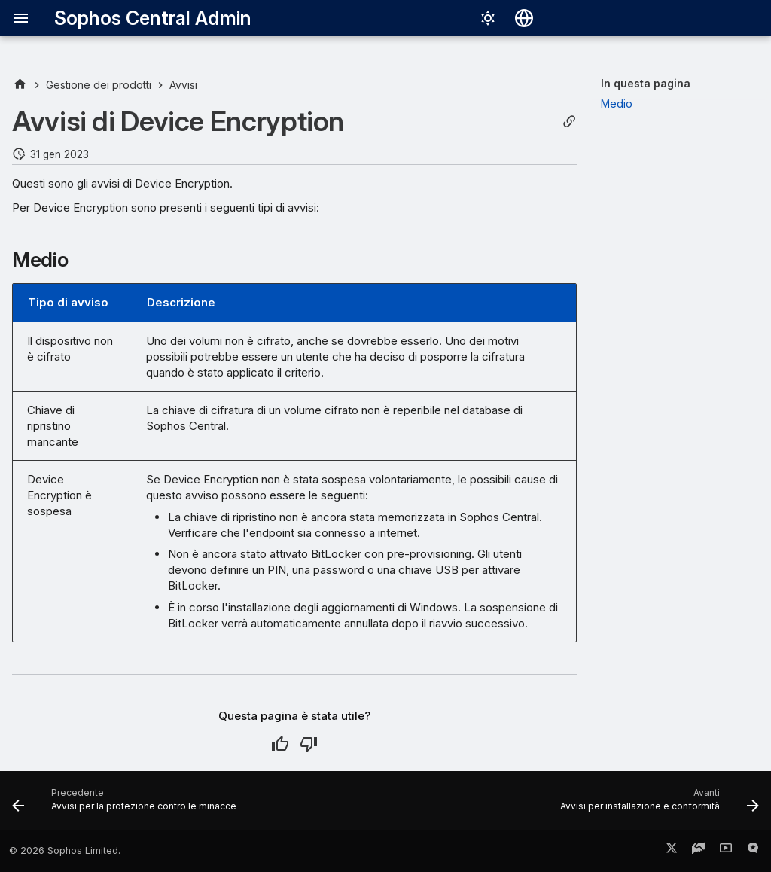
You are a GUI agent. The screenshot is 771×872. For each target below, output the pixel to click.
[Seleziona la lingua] (524, 18)
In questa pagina (645, 83)
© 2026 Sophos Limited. (64, 850)
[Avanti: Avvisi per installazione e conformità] (656, 805)
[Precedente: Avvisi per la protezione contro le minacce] (127, 805)
